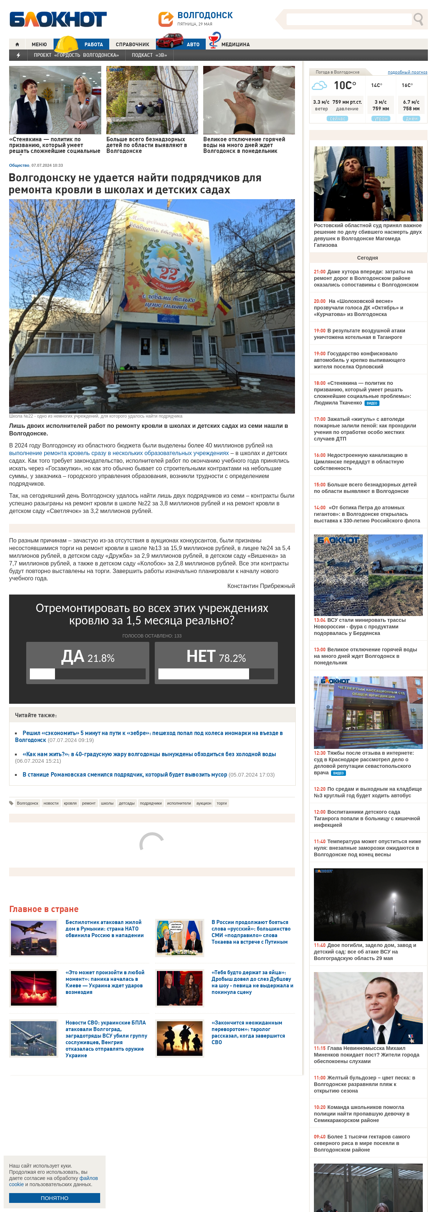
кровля (70, 803)
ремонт (89, 803)
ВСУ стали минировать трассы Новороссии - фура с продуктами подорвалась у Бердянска (360, 626)
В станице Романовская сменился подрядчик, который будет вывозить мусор (125, 774)
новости (51, 803)
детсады (127, 803)
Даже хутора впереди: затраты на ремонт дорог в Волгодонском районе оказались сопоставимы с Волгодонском (366, 278)
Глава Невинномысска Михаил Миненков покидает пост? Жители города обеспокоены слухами (366, 1054)
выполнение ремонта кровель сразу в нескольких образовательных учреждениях (119, 453)
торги (222, 803)
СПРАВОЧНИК (132, 44)
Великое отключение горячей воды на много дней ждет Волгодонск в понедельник (365, 656)
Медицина (229, 43)
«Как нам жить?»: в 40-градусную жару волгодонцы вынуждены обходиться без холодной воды (149, 754)
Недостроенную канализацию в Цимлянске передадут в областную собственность (361, 461)
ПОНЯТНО (54, 1198)
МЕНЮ (39, 44)
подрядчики (151, 803)
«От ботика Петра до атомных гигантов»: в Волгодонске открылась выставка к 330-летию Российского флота (367, 514)
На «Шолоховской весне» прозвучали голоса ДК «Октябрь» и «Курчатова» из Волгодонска (358, 307)
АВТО (178, 44)
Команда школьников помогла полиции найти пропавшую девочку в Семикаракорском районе (362, 1113)
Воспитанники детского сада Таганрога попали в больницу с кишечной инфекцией (367, 818)
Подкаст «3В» (149, 55)
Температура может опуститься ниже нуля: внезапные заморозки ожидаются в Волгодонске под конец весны (367, 847)
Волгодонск (27, 803)
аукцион (203, 803)
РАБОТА (78, 44)
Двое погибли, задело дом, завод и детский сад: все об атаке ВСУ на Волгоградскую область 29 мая (365, 951)
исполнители (179, 803)
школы (107, 803)
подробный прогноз (408, 72)
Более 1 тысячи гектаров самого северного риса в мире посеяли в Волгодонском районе (362, 1143)
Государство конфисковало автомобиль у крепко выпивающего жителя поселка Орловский (359, 360)
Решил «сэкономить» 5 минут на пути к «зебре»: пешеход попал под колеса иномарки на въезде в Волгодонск (149, 736)
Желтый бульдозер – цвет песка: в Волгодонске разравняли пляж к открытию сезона (364, 1084)
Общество (19, 165)
